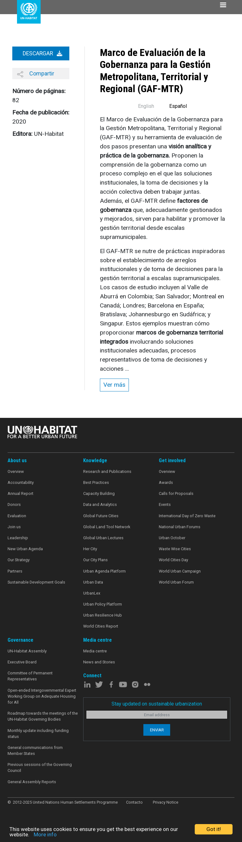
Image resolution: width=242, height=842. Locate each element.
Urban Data (93, 582)
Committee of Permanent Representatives (30, 676)
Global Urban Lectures (103, 537)
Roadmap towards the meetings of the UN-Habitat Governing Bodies (43, 716)
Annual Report (20, 493)
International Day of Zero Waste (187, 515)
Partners (15, 571)
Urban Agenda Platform (104, 571)
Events (165, 504)
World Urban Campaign (180, 571)
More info (45, 834)
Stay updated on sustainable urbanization (157, 704)
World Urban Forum (176, 582)
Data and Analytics (100, 504)
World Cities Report (100, 626)
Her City (90, 548)
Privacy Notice (165, 802)
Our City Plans (95, 559)
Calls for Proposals (176, 493)
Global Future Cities (100, 515)
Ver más (114, 384)
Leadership (18, 537)
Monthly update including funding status (38, 733)
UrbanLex (91, 593)
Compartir (35, 73)
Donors (14, 504)
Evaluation (17, 515)
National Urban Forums (179, 526)
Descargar (42, 53)
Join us (14, 526)
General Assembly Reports (32, 781)
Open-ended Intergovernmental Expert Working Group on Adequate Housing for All (42, 696)
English (146, 106)
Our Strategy (19, 559)
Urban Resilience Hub (102, 615)
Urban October (172, 537)
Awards (166, 482)
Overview (16, 471)
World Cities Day (173, 559)
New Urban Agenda (25, 548)
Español (178, 106)
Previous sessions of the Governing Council (40, 767)
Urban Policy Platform (102, 604)
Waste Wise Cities (175, 548)
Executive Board (22, 662)
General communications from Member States (35, 750)
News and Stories (99, 662)
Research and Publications (107, 471)
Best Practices (96, 482)
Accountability (21, 482)
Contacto (134, 802)
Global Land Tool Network (106, 526)
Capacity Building (99, 493)
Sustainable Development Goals (36, 582)
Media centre (95, 651)
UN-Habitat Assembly (27, 651)
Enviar (157, 730)
